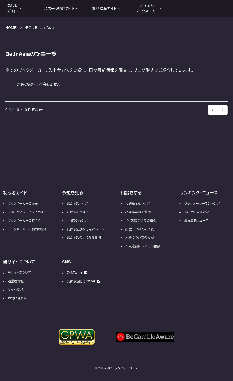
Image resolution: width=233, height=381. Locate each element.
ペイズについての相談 (140, 221)
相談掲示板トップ (137, 204)
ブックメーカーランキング (202, 204)
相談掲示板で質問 (138, 212)
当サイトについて (19, 273)
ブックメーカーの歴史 (23, 204)
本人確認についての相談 (142, 246)
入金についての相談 (139, 238)
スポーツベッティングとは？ (27, 212)
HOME (11, 28)
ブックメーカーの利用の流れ (28, 229)
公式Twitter (77, 273)
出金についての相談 (139, 229)
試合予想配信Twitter (83, 281)
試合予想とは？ (78, 212)
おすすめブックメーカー (149, 8)
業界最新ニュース (196, 221)
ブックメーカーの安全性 (24, 221)
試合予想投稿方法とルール (85, 229)
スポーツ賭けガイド (61, 8)
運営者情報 (16, 281)
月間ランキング (77, 221)
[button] (222, 110)
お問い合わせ (17, 298)
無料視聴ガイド (106, 8)
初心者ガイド (14, 8)
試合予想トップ (77, 204)
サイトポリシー (17, 290)
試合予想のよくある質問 (84, 238)
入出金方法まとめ (196, 212)
